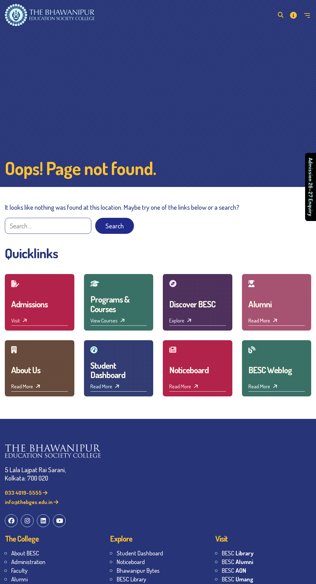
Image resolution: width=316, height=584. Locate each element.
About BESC (25, 553)
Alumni (19, 579)
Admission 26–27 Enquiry (310, 186)
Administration (28, 561)
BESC (238, 553)
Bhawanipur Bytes (138, 570)
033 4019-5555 (26, 492)
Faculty (19, 570)
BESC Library (131, 579)
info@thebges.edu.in (31, 502)
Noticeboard (131, 561)
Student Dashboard (140, 553)
